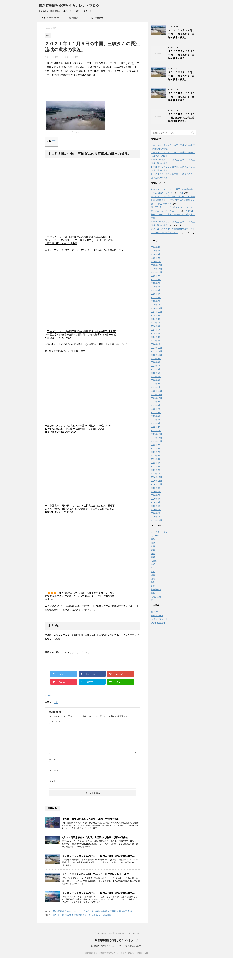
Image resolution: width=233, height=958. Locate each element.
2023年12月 (156, 348)
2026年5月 (156, 247)
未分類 (154, 561)
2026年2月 (156, 258)
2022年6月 (156, 412)
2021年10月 (156, 441)
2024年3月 (156, 337)
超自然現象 (156, 589)
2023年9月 (156, 358)
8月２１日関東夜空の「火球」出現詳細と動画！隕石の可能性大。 (97, 837)
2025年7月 (156, 283)
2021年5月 (156, 459)
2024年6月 (156, 326)
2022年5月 (156, 416)
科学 (153, 571)
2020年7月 (156, 495)
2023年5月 (156, 373)
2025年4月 (156, 294)
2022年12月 (156, 391)
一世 (56, 702)
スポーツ (155, 535)
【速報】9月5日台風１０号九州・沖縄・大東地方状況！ (92, 819)
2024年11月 (156, 308)
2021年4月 (156, 463)
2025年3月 (156, 297)
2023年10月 (156, 355)
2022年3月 (156, 423)
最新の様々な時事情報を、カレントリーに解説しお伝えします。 (116, 946)
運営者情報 (73, 17)
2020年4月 (156, 506)
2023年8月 (156, 362)
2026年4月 (156, 251)
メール (53, 770)
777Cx (180, 193)
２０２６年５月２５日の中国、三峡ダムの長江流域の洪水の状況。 (181, 118)
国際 (153, 543)
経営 (153, 575)
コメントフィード (159, 619)
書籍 (153, 557)
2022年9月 (156, 402)
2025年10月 (156, 272)
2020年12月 (156, 477)
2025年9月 (156, 276)
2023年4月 (156, 376)
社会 (153, 568)
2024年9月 (156, 315)
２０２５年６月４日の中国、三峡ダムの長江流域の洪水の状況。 (96, 874)
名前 (52, 759)
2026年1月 (156, 261)
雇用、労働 (156, 597)
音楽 (153, 600)
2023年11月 (156, 351)
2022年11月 (156, 394)
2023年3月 (156, 380)
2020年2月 (156, 513)
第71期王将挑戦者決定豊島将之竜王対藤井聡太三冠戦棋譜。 (83, 915)
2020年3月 (156, 509)
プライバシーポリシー (49, 17)
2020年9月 (156, 488)
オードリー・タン (159, 532)
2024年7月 (156, 322)
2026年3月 (156, 254)
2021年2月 (156, 470)
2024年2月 (156, 340)
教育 (153, 550)
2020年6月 (156, 499)
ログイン (155, 612)
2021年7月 (156, 452)
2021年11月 (156, 437)
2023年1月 (156, 387)
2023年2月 (156, 384)
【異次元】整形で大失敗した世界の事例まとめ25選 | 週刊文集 (173, 214)
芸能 (153, 582)
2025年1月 (156, 304)
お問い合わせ (97, 17)
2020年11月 (156, 481)
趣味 (153, 593)
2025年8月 (156, 279)
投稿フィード (157, 615)
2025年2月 (156, 301)
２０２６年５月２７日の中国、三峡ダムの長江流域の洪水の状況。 (181, 76)
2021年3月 (156, 466)
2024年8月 (156, 319)
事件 (49, 695)
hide (54, 141)
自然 (153, 579)
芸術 (153, 586)
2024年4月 (156, 333)
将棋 (153, 546)
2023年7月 (156, 366)
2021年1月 (156, 473)
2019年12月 (156, 520)
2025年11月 (156, 269)
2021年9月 (156, 445)
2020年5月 (156, 502)
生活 (153, 564)
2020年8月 (156, 491)
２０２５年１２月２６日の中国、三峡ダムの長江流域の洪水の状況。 (99, 856)
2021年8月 (156, 448)
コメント (54, 721)
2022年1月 (156, 430)
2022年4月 (156, 419)
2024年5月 (156, 330)
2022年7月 (156, 409)
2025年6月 (156, 286)
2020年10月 (156, 484)
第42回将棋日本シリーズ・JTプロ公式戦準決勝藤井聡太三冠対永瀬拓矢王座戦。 (93, 911)
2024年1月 (156, 344)
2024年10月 (156, 312)
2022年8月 (156, 405)
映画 (153, 553)
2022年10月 (156, 398)
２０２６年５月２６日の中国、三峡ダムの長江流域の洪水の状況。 (181, 97)
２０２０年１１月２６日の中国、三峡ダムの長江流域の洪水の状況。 (99, 893)
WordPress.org (158, 623)
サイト (52, 781)
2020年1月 (156, 517)
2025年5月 (156, 290)
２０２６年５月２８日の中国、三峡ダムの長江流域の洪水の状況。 (181, 55)
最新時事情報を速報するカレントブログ (69, 5)
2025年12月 (156, 265)
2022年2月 (156, 427)
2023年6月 (156, 369)
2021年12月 (156, 434)
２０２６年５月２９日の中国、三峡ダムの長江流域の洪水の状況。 (181, 34)
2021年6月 (156, 455)
